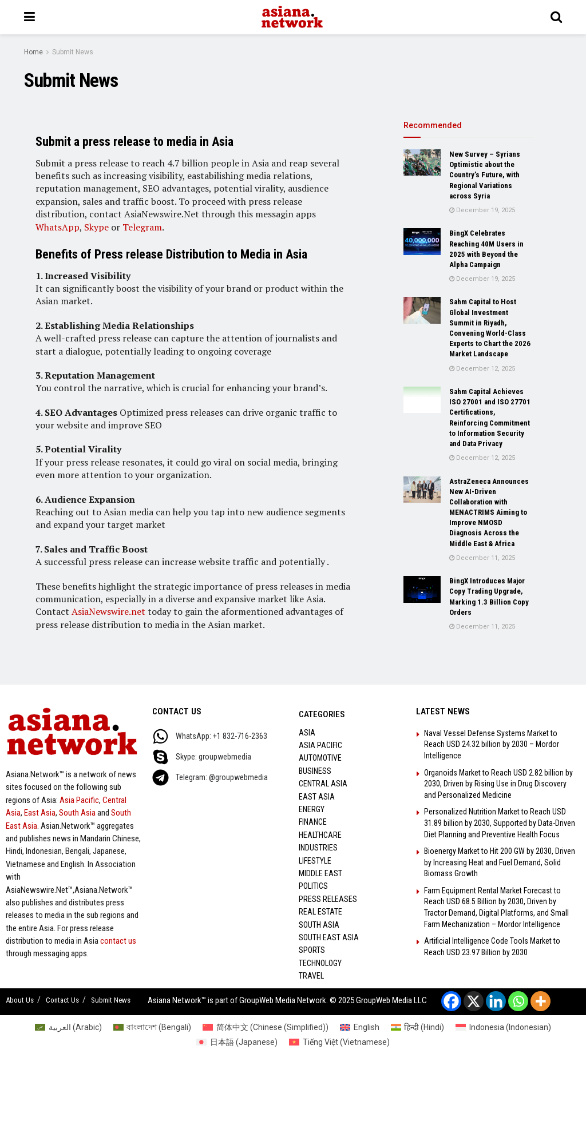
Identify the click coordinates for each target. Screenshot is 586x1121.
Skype (96, 227)
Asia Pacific (79, 800)
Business (315, 771)
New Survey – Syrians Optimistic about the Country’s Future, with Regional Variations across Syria (484, 175)
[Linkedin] (496, 1001)
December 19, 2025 (482, 210)
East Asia (40, 813)
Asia (307, 732)
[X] (474, 1001)
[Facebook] (451, 1001)
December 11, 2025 (482, 558)
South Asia (77, 813)
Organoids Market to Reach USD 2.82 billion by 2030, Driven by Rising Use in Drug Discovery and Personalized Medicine (498, 784)
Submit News (72, 52)
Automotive (320, 757)
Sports (312, 950)
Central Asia (323, 783)
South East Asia (329, 937)
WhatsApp (57, 227)
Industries (318, 847)
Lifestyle (315, 860)
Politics (313, 886)
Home (33, 52)
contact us (118, 941)
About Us (20, 1000)
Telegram (142, 227)
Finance (313, 821)
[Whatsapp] (518, 1001)
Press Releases (328, 899)
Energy (311, 809)
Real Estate (320, 911)
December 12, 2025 (482, 368)
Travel (311, 975)
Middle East (320, 873)
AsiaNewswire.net (108, 611)
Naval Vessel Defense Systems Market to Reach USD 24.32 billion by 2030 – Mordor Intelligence (491, 744)
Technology (320, 963)
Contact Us (62, 1000)
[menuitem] (68, 1027)
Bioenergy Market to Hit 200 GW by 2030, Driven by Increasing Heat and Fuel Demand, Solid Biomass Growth (499, 862)
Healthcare (320, 835)
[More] (540, 1001)
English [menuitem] (366, 1027)
